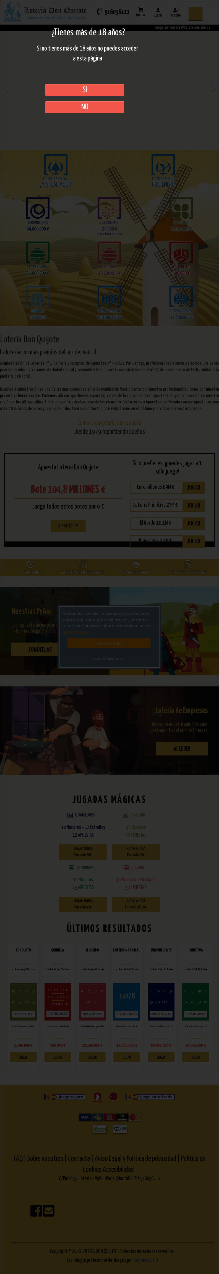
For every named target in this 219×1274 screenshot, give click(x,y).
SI (85, 90)
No (84, 107)
